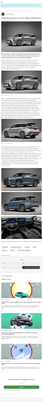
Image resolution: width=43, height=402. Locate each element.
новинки (27, 247)
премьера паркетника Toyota (8, 63)
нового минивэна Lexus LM (35, 241)
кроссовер (4, 247)
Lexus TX (4, 250)
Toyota (12, 250)
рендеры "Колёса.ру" (16, 247)
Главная (2, 10)
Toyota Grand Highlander (24, 250)
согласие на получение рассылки (12, 389)
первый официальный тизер (25, 65)
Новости (7, 10)
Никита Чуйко (10, 14)
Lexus (34, 247)
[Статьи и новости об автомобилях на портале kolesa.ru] (8, 1)
